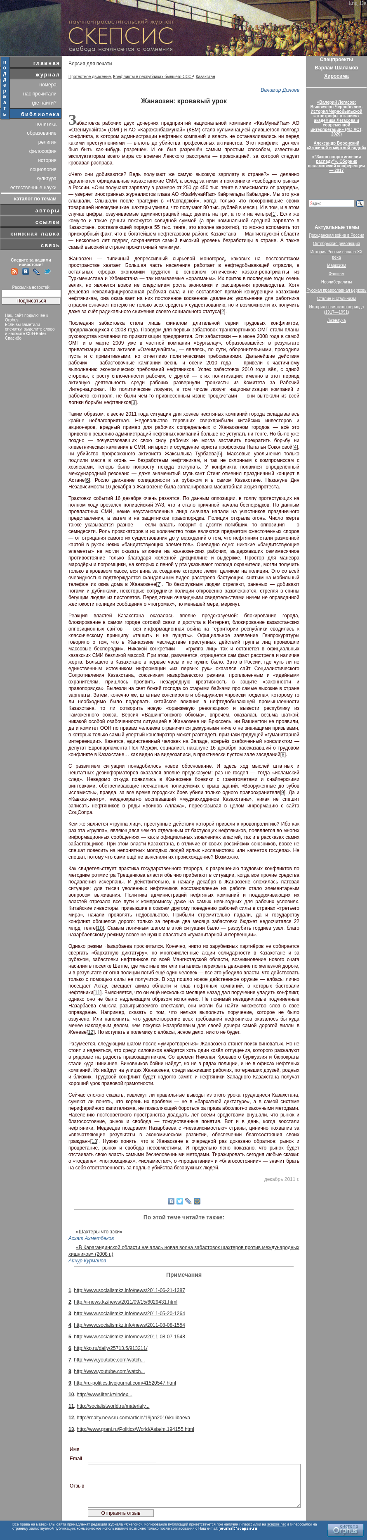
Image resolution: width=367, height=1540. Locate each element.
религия (47, 142)
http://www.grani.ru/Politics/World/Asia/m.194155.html (135, 1429)
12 (90, 1032)
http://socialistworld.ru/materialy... (113, 1406)
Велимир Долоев (280, 90)
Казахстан (205, 76)
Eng (353, 3)
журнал (47, 74)
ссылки (47, 222)
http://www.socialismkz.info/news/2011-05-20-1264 (129, 1313)
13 (94, 1141)
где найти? (44, 103)
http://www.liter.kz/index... (104, 1394)
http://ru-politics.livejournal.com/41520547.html (125, 1383)
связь (50, 245)
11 (97, 992)
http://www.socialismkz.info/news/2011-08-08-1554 (129, 1325)
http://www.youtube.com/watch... (109, 1360)
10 (100, 928)
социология (43, 169)
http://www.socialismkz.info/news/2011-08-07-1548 (129, 1337)
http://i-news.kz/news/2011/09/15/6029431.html (125, 1302)
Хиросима (336, 76)
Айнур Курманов (87, 1261)
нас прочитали (39, 94)
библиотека (40, 114)
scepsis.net (276, 1524)
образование (41, 133)
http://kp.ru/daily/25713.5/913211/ (110, 1348)
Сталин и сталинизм (336, 298)
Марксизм (336, 265)
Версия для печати (90, 64)
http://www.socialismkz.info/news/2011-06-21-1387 (129, 1290)
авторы (47, 210)
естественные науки (33, 187)
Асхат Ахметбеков (91, 1238)
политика (45, 124)
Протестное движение (89, 76)
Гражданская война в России (336, 235)
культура (46, 178)
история (47, 160)
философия (42, 151)
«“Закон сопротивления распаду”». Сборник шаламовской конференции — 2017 (336, 164)
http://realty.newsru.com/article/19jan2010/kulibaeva (133, 1418)
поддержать (5, 88)
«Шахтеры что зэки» (99, 1232)
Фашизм (336, 273)
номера (47, 85)
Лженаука (336, 320)
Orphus (12, 320)
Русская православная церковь (336, 290)
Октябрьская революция (336, 243)
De (363, 3)
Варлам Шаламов (336, 68)
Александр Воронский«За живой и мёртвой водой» (336, 145)
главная (46, 63)
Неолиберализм (336, 282)
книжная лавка (35, 234)
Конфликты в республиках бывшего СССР (153, 76)
